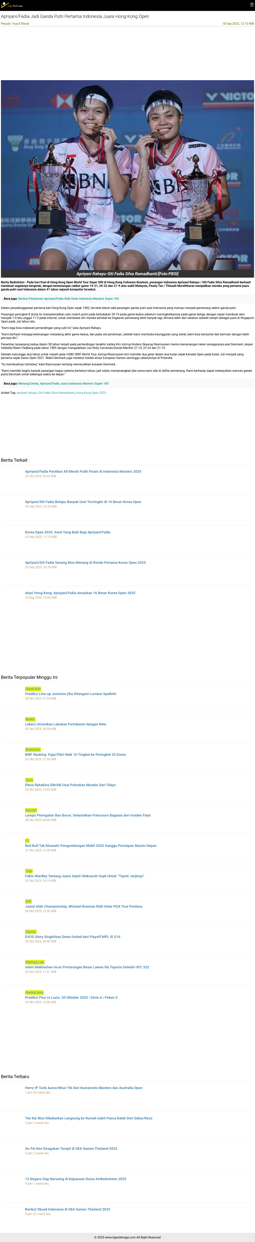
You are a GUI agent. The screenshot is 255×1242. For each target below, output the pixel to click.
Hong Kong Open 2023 (91, 393)
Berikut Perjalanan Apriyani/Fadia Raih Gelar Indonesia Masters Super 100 (68, 298)
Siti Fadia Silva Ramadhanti (56, 393)
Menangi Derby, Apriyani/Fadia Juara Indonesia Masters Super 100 (63, 383)
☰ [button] (252, 4)
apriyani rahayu (27, 393)
